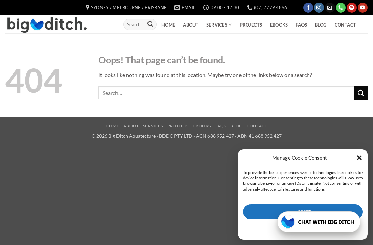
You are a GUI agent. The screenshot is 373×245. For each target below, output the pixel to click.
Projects (251, 25)
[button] (359, 157)
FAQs (301, 25)
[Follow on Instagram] (319, 8)
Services (219, 24)
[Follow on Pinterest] (352, 8)
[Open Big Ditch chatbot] (318, 221)
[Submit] (150, 24)
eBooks (279, 25)
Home (168, 25)
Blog (321, 25)
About (190, 25)
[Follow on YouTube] (363, 8)
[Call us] (341, 8)
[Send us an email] (330, 8)
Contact (345, 25)
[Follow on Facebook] (308, 8)
